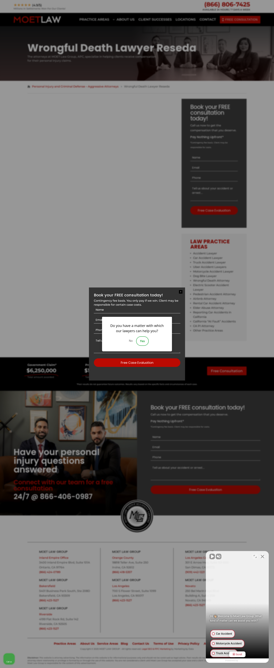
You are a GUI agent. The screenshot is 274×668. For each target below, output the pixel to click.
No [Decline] (131, 341)
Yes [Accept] (142, 341)
